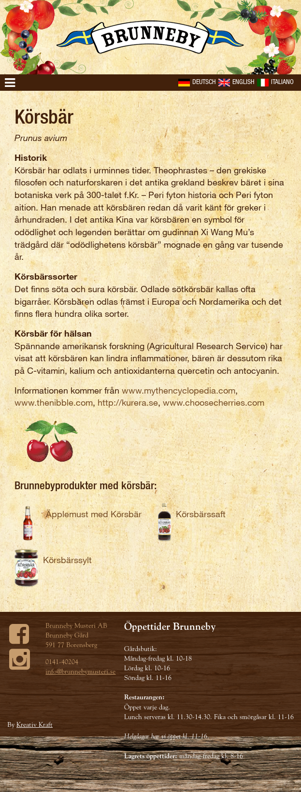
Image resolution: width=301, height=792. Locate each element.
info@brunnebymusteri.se (80, 671)
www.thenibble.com (53, 402)
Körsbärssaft (201, 514)
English (236, 81)
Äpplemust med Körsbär (94, 514)
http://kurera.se (128, 402)
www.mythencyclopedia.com (178, 390)
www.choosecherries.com (213, 402)
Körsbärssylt (67, 559)
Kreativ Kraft (34, 724)
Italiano (275, 81)
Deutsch (197, 81)
